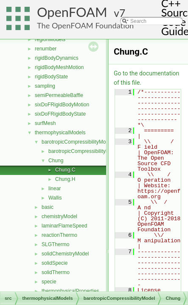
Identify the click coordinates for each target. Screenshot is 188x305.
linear (54, 188)
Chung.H (65, 179)
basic (47, 207)
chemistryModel (59, 216)
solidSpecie (54, 263)
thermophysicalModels (60, 133)
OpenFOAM (72, 12)
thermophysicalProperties (70, 291)
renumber (45, 49)
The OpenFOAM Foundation (85, 25)
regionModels (50, 39)
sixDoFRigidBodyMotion (62, 105)
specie (49, 282)
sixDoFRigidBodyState (60, 114)
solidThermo (56, 272)
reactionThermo (59, 235)
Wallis (55, 198)
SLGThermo (55, 244)
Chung (55, 161)
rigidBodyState (51, 77)
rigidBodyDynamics (57, 58)
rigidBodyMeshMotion (59, 67)
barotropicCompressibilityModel (77, 142)
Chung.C (65, 170)
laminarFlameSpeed (64, 226)
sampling (45, 86)
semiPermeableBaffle (59, 95)
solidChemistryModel (65, 254)
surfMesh (45, 123)
